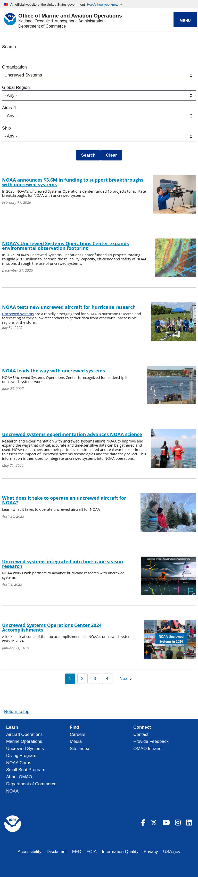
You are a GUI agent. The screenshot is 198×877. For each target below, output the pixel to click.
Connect (142, 727)
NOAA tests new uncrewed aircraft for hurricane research (69, 307)
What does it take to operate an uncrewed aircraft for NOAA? (64, 500)
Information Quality (120, 851)
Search (9, 46)
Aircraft (9, 107)
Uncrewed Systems (25, 748)
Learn (12, 727)
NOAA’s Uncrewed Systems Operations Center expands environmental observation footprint (65, 245)
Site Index (79, 748)
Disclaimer (57, 851)
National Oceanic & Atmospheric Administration (61, 21)
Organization (14, 67)
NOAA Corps (18, 762)
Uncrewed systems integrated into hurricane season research (62, 563)
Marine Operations (24, 741)
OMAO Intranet (148, 748)
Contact (140, 734)
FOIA (92, 851)
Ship (6, 128)
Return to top (16, 711)
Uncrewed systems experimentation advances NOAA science (72, 434)
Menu (185, 21)
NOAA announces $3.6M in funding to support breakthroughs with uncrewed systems (72, 182)
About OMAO (19, 776)
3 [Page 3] (95, 678)
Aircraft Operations (24, 734)
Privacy (151, 851)
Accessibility (29, 851)
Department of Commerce (42, 26)
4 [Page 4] (107, 678)
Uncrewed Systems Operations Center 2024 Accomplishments (52, 627)
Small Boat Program (25, 769)
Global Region (16, 87)
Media (76, 741)
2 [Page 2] (82, 678)
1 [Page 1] (70, 678)
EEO (76, 851)
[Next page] (126, 679)
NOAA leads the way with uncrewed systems (53, 371)
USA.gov (171, 851)
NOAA (12, 791)
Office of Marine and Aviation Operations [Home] (70, 16)
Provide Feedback (151, 741)
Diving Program (21, 755)
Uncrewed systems (18, 313)
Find (74, 727)
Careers (77, 734)
